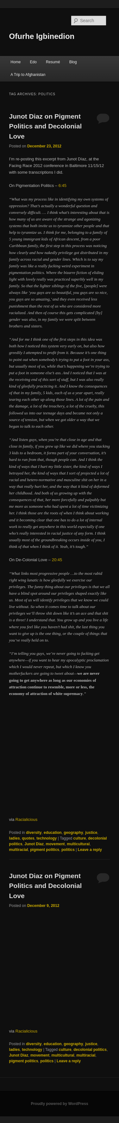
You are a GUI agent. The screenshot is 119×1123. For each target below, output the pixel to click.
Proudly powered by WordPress (59, 1103)
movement (55, 844)
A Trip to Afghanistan (27, 74)
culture (79, 838)
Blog (73, 62)
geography (73, 832)
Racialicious (26, 819)
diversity (33, 832)
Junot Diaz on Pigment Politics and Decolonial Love (45, 126)
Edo (33, 62)
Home (15, 62)
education (53, 832)
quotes (28, 838)
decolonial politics (90, 1049)
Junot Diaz (34, 844)
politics (68, 849)
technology (46, 838)
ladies (14, 838)
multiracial (18, 849)
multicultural (78, 844)
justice (91, 832)
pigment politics (44, 849)
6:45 (62, 185)
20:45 (57, 559)
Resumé (53, 62)
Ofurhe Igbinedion (42, 36)
